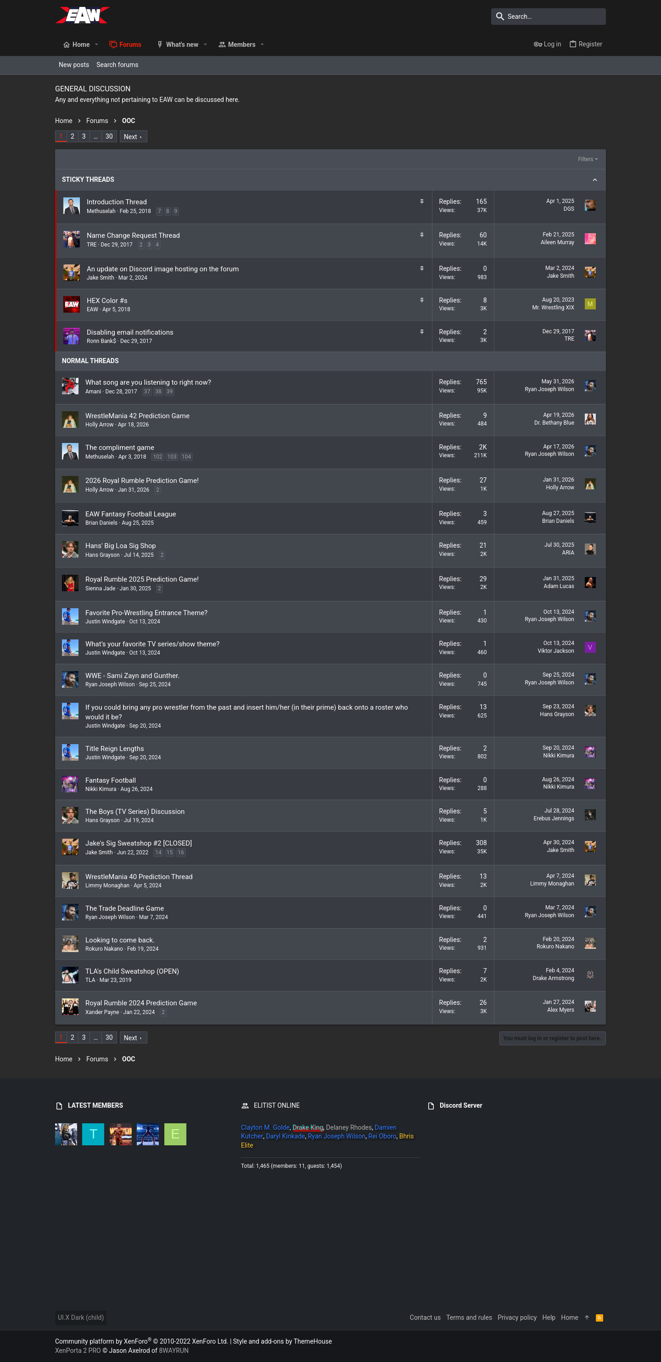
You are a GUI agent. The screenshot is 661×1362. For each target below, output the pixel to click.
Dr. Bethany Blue (554, 423)
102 (157, 457)
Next (130, 136)
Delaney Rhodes (349, 1127)
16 (181, 852)
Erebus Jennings (554, 818)
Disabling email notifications (130, 332)
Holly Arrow (99, 424)
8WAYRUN (174, 1350)
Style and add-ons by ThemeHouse (282, 1341)
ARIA (568, 552)
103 (172, 457)
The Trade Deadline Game (124, 908)
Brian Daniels (101, 523)
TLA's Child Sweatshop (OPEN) (132, 971)
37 (147, 391)
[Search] (548, 16)
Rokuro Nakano (104, 949)
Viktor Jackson (556, 651)
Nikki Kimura (558, 755)
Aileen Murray (557, 242)
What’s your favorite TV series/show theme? (152, 644)
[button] (96, 44)
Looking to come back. (120, 940)
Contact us (425, 1317)
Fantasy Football (110, 780)
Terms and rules (469, 1317)
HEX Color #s (107, 301)
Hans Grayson (102, 555)
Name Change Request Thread (133, 235)
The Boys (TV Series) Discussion (135, 811)
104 (186, 457)
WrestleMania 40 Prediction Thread (139, 877)
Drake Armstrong (553, 978)
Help (549, 1317)
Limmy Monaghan (107, 885)
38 (158, 391)
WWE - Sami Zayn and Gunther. (132, 676)
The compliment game (119, 447)
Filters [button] (585, 159)
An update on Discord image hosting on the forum (163, 269)
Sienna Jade (100, 588)
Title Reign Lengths (114, 749)
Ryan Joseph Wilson (549, 389)
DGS (569, 209)
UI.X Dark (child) (81, 1317)
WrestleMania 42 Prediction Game (137, 416)
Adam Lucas (559, 586)
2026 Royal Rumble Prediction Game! (142, 480)
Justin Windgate (105, 621)
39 (170, 391)
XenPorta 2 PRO (78, 1350)
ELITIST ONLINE (277, 1105)
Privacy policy (517, 1317)
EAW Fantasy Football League (130, 514)
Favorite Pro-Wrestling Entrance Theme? (146, 613)
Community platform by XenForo (141, 1341)
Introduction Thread (117, 202)
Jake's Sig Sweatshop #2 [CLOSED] (138, 843)
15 (170, 852)
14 (158, 852)
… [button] (96, 136)
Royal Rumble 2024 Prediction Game (141, 1003)
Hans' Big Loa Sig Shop (120, 546)
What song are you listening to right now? (148, 382)
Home (569, 1317)
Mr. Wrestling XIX (553, 307)
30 (109, 136)
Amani (93, 391)
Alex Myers (560, 1010)
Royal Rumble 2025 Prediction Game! (142, 579)
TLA (90, 980)
